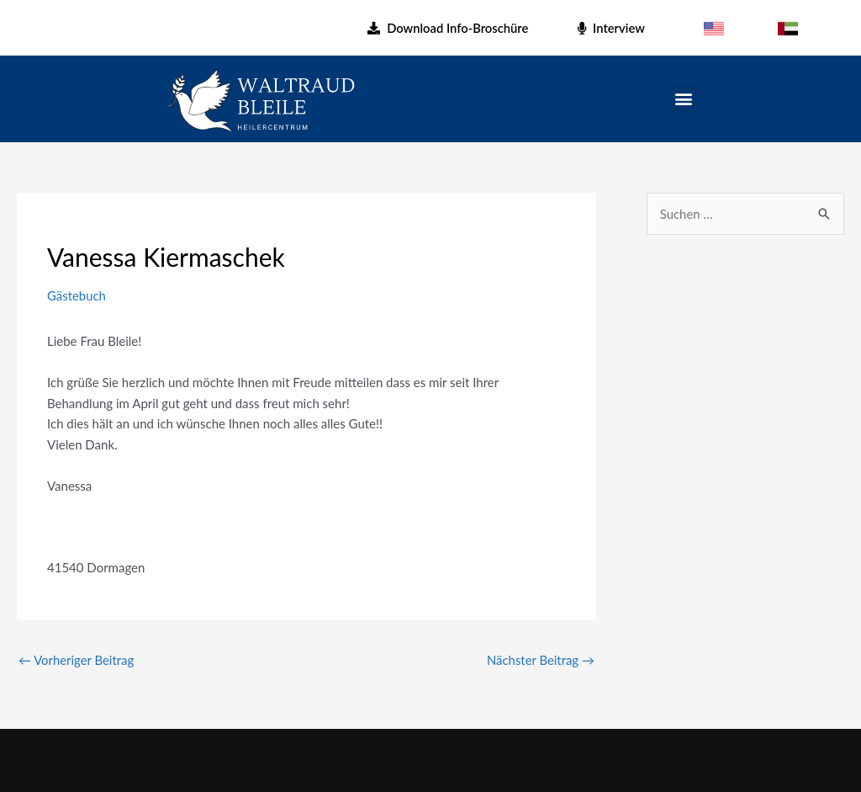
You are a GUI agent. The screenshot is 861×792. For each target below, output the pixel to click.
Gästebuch (76, 295)
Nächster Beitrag (540, 659)
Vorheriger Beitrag (76, 659)
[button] (684, 99)
